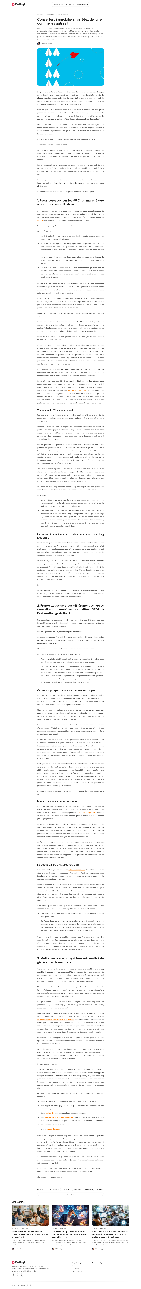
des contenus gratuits (86, 812)
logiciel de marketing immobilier (59, 1117)
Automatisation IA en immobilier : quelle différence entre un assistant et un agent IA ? (30, 1234)
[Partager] (53, 1189)
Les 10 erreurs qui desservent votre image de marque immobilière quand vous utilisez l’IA (69, 1234)
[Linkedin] (17, 1275)
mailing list (50, 1113)
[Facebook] (13, 1275)
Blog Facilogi (21, 1285)
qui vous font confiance (78, 390)
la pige (40, 220)
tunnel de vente (53, 1129)
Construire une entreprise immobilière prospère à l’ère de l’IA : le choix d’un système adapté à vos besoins (110, 1234)
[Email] (100, 1189)
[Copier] (70, 1194)
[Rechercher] (127, 4)
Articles (40, 15)
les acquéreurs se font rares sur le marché (55, 1019)
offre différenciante (77, 870)
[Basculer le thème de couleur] (29, 1285)
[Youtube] (21, 1275)
